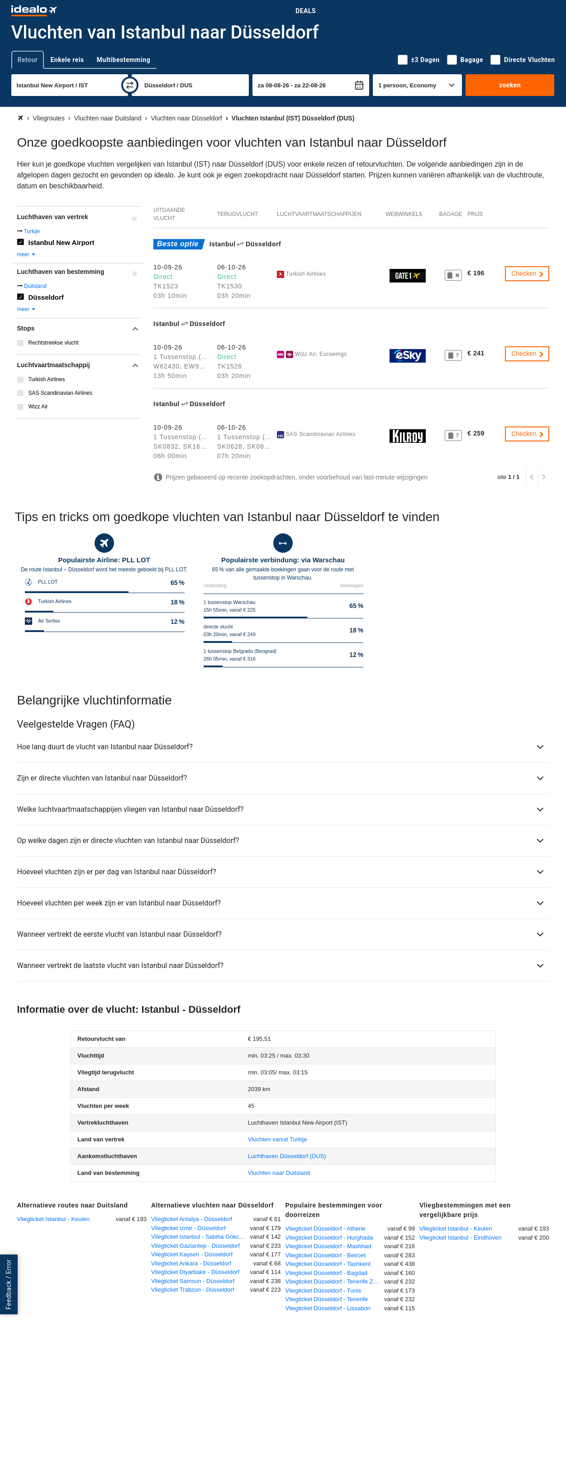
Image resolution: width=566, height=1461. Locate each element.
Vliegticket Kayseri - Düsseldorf (192, 1254)
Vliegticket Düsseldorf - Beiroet (325, 1255)
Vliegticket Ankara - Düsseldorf (191, 1263)
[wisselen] (129, 85)
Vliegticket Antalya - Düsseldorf (191, 1219)
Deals (305, 10)
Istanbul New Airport (62, 242)
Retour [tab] (28, 59)
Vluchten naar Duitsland (279, 1172)
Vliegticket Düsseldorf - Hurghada (329, 1237)
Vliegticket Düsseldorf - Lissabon (328, 1308)
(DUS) (287, 1156)
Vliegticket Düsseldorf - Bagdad (326, 1272)
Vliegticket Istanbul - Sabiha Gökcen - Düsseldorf (200, 1236)
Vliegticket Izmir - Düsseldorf (188, 1228)
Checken (527, 273)
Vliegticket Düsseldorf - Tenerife (326, 1299)
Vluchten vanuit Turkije (277, 1139)
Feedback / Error (8, 1285)
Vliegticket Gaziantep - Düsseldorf (195, 1245)
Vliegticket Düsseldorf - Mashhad (328, 1246)
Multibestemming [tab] (123, 59)
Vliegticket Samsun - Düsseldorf (192, 1281)
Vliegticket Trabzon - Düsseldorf (192, 1289)
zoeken (510, 85)
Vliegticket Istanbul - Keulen (53, 1219)
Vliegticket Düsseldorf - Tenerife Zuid (333, 1281)
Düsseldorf (46, 297)
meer (27, 254)
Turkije (32, 231)
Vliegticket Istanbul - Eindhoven (460, 1237)
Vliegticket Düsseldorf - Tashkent (328, 1263)
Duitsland (35, 286)
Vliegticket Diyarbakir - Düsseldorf (195, 1272)
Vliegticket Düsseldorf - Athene (325, 1228)
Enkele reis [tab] (67, 59)
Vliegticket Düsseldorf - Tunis (323, 1290)
